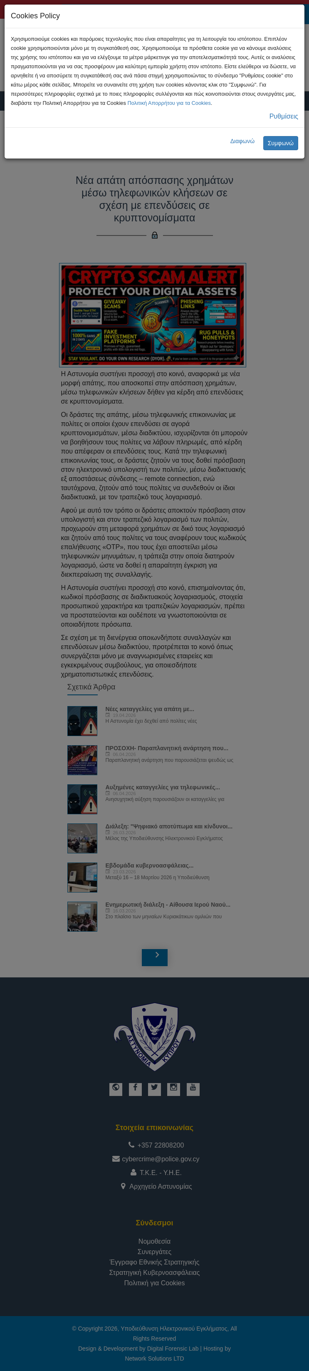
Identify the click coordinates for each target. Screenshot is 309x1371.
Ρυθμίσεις (283, 116)
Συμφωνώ (281, 143)
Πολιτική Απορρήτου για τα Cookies (168, 103)
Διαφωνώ (242, 141)
